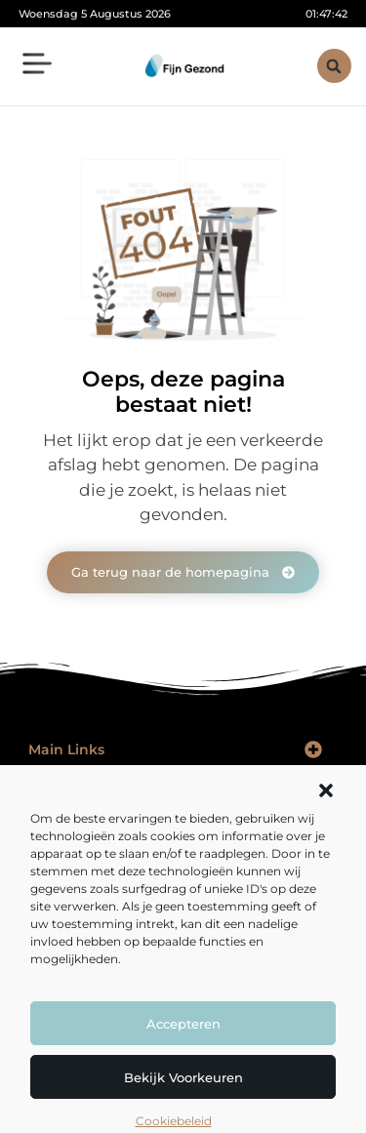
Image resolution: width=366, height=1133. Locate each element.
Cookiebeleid (174, 1120)
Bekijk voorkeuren (183, 1077)
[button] (326, 790)
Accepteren (183, 1024)
